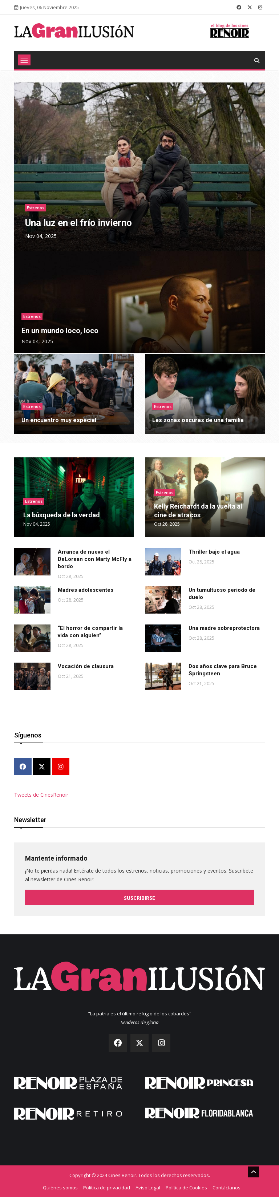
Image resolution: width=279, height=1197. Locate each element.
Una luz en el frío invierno (78, 222)
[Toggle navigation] (24, 59)
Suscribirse (139, 897)
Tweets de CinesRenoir (41, 794)
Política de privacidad (106, 1187)
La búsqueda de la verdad (61, 515)
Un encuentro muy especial (58, 420)
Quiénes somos (60, 1187)
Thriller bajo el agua (214, 552)
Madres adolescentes (85, 590)
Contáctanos (226, 1187)
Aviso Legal (148, 1187)
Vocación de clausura (86, 666)
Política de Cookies (186, 1187)
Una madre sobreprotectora (224, 628)
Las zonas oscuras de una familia (198, 420)
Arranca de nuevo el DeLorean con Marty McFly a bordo (95, 559)
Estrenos (35, 207)
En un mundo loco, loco (59, 330)
